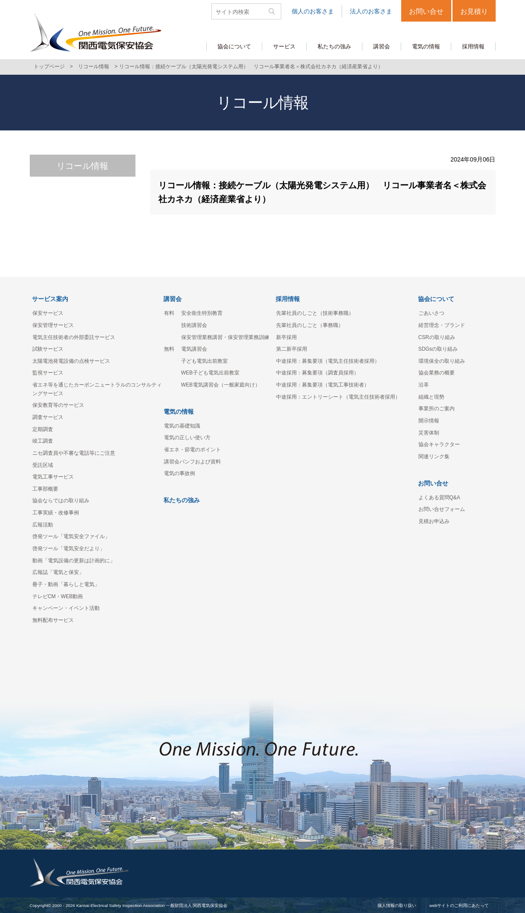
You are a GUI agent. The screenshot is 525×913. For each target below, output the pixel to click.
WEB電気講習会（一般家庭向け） (220, 385)
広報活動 (42, 525)
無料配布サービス (53, 620)
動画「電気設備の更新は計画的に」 (73, 561)
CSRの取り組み (436, 337)
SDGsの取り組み (438, 349)
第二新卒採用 (291, 349)
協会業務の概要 (436, 373)
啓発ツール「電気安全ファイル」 (71, 536)
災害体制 (428, 433)
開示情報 (428, 421)
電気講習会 (194, 349)
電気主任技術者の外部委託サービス (73, 337)
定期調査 (42, 429)
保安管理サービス (53, 325)
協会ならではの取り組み (60, 501)
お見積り (474, 11)
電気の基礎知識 (182, 426)
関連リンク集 (434, 456)
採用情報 (288, 298)
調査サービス (47, 417)
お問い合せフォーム (441, 509)
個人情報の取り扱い (396, 905)
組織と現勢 (431, 397)
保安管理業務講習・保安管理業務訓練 (225, 337)
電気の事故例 (179, 473)
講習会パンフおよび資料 (192, 462)
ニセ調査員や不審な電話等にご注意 (73, 453)
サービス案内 (50, 298)
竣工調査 (42, 441)
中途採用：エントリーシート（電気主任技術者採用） (338, 397)
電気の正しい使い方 (187, 437)
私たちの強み (181, 500)
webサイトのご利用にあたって (459, 905)
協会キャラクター (439, 444)
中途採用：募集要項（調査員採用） (317, 373)
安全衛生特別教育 (202, 313)
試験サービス (47, 349)
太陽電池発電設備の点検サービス (71, 361)
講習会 (172, 298)
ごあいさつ (431, 313)
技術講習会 (194, 325)
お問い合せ (426, 11)
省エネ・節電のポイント (192, 450)
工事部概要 (45, 489)
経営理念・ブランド (441, 325)
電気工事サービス (53, 477)
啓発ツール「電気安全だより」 (68, 548)
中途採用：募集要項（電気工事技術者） (322, 385)
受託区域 (42, 465)
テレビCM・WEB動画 (57, 596)
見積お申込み (434, 521)
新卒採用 (286, 337)
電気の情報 (178, 411)
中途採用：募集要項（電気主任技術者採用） (328, 361)
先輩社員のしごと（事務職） (309, 325)
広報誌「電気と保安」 (58, 572)
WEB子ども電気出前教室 (210, 373)
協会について (436, 298)
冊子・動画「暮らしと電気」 (66, 584)
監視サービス (47, 373)
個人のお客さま (313, 11)
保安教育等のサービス (58, 405)
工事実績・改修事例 (55, 513)
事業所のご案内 (436, 409)
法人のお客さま (371, 11)
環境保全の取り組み (441, 361)
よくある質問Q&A (439, 498)
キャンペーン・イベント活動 (66, 608)
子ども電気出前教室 (204, 361)
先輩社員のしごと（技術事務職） (315, 313)
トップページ (49, 66)
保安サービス (47, 313)
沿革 (423, 385)
